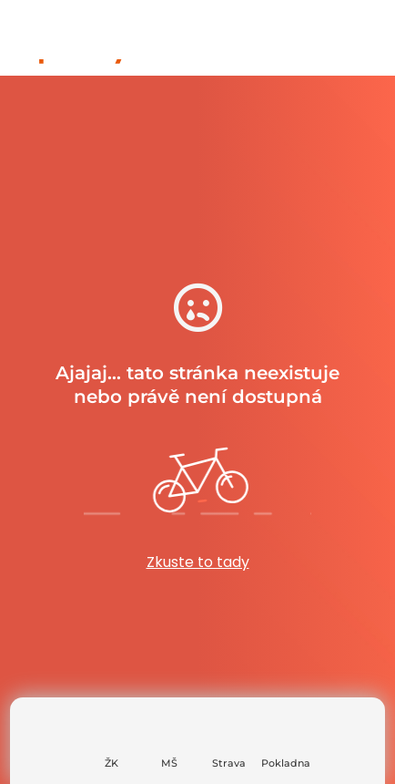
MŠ (169, 763)
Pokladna (285, 763)
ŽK (111, 763)
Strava (229, 763)
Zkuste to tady (198, 562)
